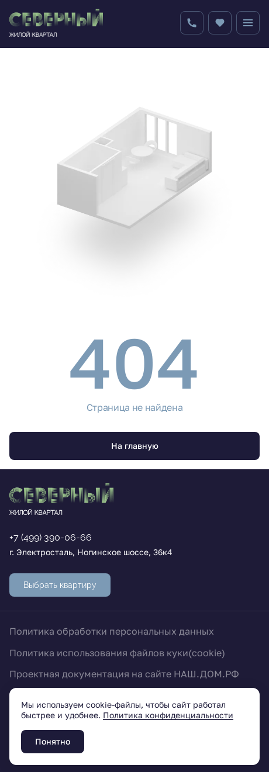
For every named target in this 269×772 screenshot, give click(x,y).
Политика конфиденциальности (168, 715)
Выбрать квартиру (59, 585)
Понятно (52, 741)
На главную (134, 446)
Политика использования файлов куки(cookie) (117, 653)
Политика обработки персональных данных (111, 631)
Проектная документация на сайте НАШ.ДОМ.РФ (124, 674)
